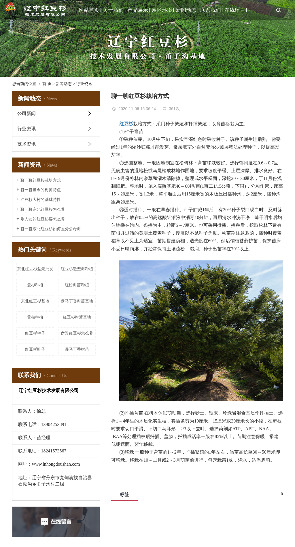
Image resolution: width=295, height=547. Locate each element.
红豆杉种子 (35, 333)
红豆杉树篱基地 (77, 317)
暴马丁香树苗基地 (77, 301)
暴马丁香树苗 (77, 349)
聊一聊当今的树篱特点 (40, 190)
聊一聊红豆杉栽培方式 (40, 180)
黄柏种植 (35, 317)
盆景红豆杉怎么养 (77, 333)
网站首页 (89, 10)
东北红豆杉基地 (35, 301)
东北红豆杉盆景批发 (35, 269)
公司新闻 (26, 113)
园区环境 (162, 10)
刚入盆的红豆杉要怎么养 (42, 219)
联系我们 (210, 10)
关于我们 (113, 10)
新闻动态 (186, 10)
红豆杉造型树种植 (77, 269)
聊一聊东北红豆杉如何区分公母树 (50, 229)
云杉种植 (35, 285)
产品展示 (137, 10)
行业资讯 (84, 84)
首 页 (47, 84)
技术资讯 (26, 143)
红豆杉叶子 (35, 349)
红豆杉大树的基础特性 (40, 199)
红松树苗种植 (77, 285)
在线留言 (234, 10)
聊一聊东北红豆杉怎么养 (42, 209)
